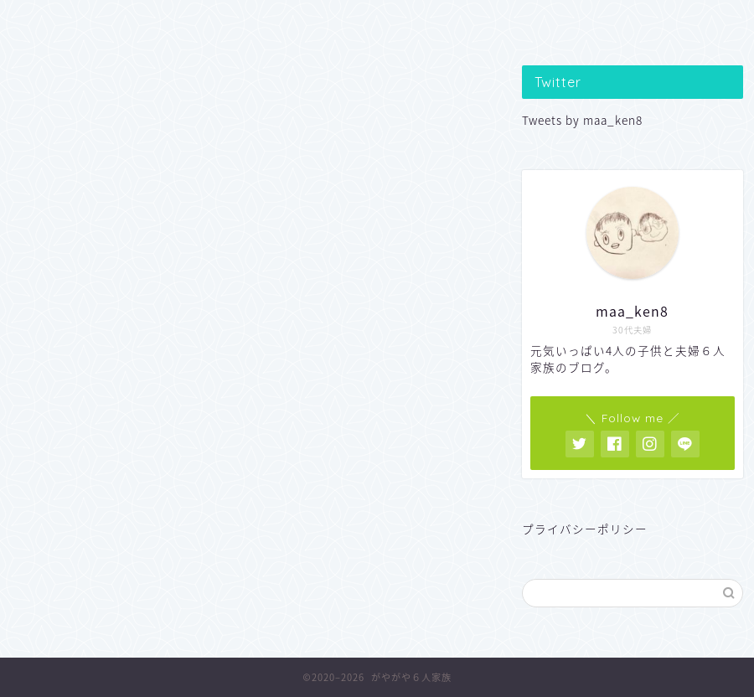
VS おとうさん (666, 22)
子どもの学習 (90, 22)
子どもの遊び (233, 22)
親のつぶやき (378, 22)
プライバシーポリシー (585, 528)
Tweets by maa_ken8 (582, 119)
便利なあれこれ (521, 22)
